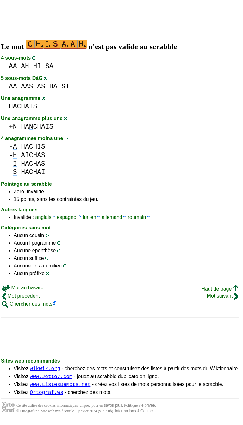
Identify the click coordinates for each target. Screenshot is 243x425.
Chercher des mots (27, 303)
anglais (43, 217)
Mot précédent (21, 296)
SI (65, 86)
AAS (27, 86)
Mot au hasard (23, 287)
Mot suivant (222, 296)
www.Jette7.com (51, 378)
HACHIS (33, 146)
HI (37, 66)
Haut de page (219, 289)
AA (13, 66)
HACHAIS (23, 106)
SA (49, 66)
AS (41, 86)
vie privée (147, 409)
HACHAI (33, 172)
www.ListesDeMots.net (60, 386)
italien (89, 217)
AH (25, 66)
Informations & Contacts (135, 415)
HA (53, 86)
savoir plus (113, 409)
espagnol (67, 217)
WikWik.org (45, 369)
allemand (112, 217)
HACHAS (33, 163)
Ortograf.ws (46, 395)
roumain (137, 217)
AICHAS (33, 155)
